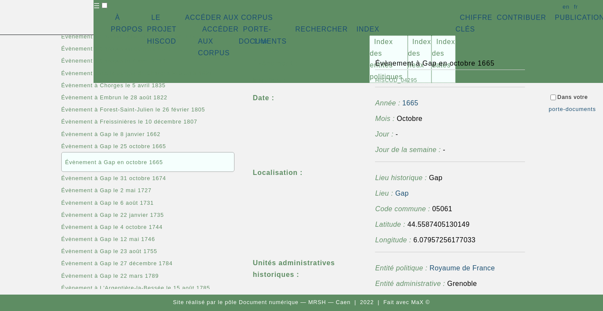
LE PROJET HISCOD (161, 29)
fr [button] (576, 6)
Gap (402, 193)
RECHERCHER (321, 29)
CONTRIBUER (521, 17)
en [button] (565, 6)
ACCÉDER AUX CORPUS (229, 17)
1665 (410, 103)
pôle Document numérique (262, 302)
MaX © (420, 302)
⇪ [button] (261, 41)
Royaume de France (462, 268)
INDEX (367, 29)
